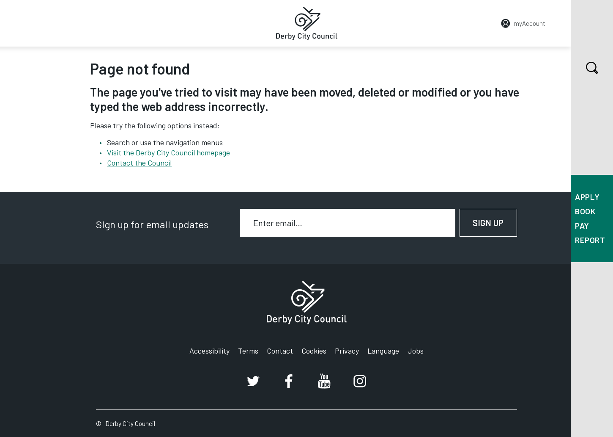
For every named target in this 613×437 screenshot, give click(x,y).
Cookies (313, 350)
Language (383, 350)
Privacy (347, 350)
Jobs (416, 350)
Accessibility (209, 350)
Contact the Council (139, 162)
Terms (248, 350)
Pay (582, 225)
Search (584, 67)
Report (590, 240)
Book (585, 211)
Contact (280, 350)
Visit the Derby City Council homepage (168, 152)
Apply (587, 197)
